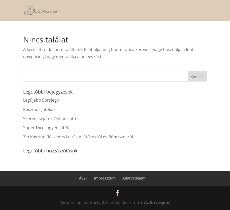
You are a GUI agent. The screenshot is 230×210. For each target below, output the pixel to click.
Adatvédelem (134, 178)
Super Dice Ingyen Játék (46, 128)
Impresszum (105, 178)
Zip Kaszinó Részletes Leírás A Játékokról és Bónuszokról (78, 137)
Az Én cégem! (157, 202)
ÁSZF (83, 178)
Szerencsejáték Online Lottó (50, 118)
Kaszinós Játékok (39, 109)
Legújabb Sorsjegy (41, 100)
